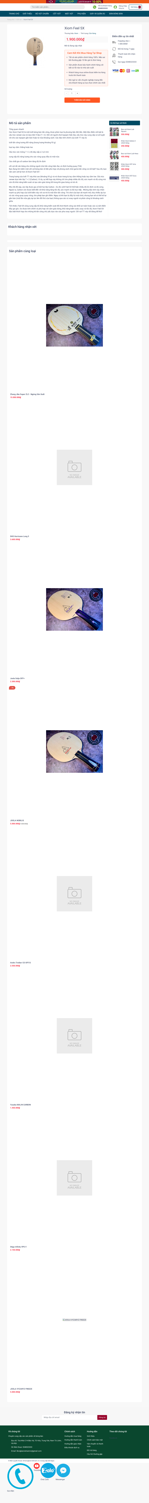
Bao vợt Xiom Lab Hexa (129, 164)
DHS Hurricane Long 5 (19, 547)
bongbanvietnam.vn (32, 1471)
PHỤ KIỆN (81, 24)
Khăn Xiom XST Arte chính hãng (128, 176)
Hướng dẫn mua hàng (72, 1447)
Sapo (52, 1471)
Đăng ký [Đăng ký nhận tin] (102, 1428)
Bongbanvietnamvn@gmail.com (29, 1462)
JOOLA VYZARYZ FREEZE (21, 1399)
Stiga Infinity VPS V (18, 1257)
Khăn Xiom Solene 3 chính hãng (128, 152)
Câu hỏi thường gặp (94, 1465)
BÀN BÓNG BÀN (116, 24)
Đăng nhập (123, 13)
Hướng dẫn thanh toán (73, 1450)
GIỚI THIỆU (27, 24)
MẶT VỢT (69, 24)
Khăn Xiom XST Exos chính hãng (128, 187)
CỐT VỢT (57, 24)
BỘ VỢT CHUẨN (42, 24)
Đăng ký (121, 15)
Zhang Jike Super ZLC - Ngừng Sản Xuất (27, 405)
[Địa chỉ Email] (74, 1428)
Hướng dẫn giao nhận (72, 1454)
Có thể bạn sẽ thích (118, 133)
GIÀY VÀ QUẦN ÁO (97, 24)
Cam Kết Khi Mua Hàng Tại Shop (84, 63)
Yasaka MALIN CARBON (20, 1115)
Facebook (113, 1449)
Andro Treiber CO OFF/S (20, 973)
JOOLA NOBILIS (17, 831)
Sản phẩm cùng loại (22, 261)
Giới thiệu (90, 1447)
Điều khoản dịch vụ (71, 1458)
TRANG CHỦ (14, 24)
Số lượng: (68, 99)
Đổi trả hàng (91, 1461)
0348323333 (103, 15)
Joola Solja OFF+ (17, 689)
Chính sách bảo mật (95, 1450)
